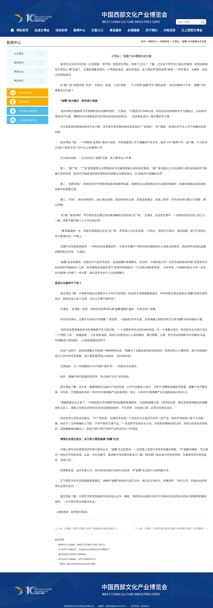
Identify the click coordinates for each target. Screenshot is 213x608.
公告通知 (28, 53)
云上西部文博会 (191, 30)
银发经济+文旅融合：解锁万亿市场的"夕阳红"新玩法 (81, 544)
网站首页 (22, 30)
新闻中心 (79, 30)
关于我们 (151, 30)
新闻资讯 (28, 62)
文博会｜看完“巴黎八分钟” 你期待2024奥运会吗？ (90, 528)
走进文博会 (41, 30)
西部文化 (28, 71)
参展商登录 (24, 102)
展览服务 (115, 30)
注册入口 (97, 30)
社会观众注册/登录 (28, 120)
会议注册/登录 (26, 92)
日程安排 (169, 30)
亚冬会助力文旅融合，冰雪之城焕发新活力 (77, 559)
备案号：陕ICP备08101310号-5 (112, 606)
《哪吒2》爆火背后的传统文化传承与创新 (76, 564)
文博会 (142, 64)
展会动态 (28, 80)
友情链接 (133, 30)
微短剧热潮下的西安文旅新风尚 (72, 554)
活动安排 (61, 30)
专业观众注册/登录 (28, 111)
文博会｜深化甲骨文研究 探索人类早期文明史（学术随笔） (175, 528)
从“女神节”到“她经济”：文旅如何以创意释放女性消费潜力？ (84, 549)
